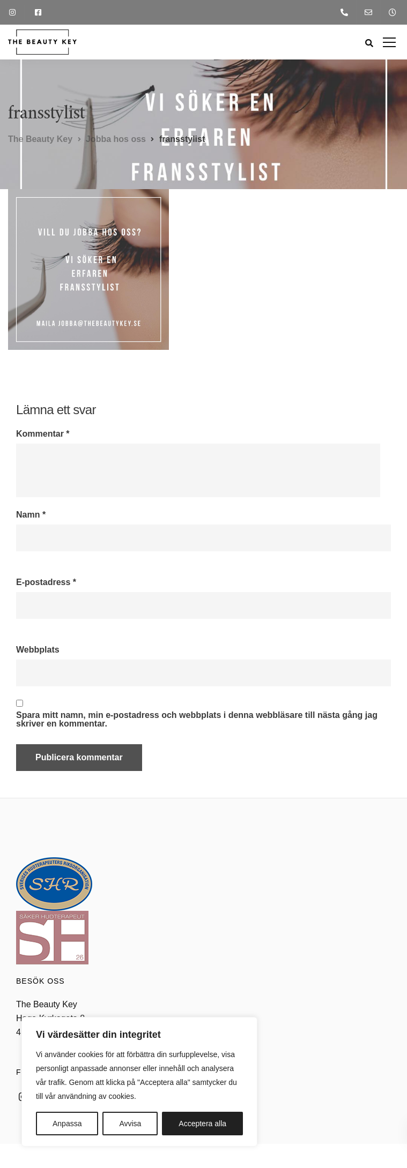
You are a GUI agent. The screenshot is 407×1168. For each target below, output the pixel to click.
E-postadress (46, 582)
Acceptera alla (202, 1123)
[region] (139, 1082)
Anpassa (67, 1123)
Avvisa (130, 1123)
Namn (31, 515)
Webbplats (38, 650)
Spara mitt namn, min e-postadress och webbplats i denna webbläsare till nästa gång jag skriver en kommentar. (197, 719)
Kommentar (43, 434)
